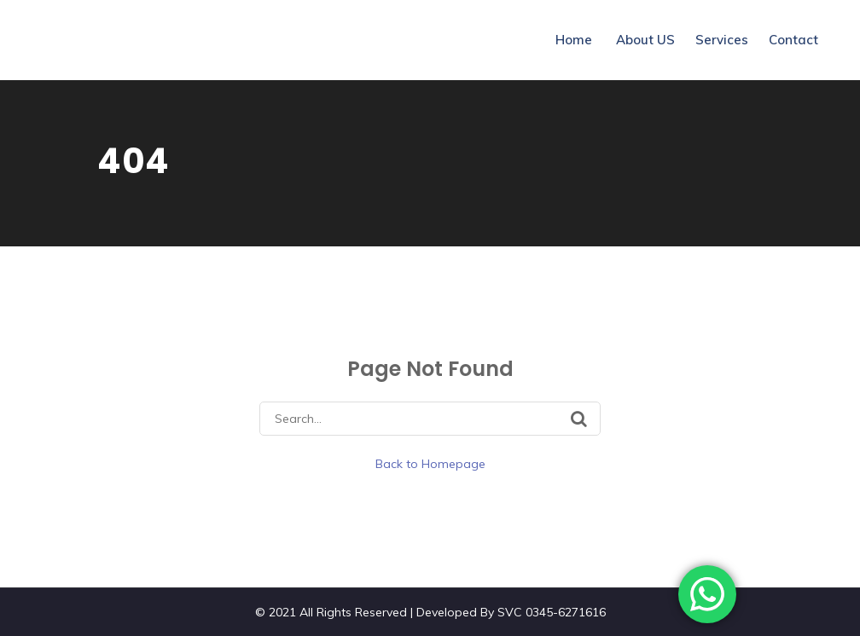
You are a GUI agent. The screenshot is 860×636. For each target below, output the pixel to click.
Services (721, 40)
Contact (793, 40)
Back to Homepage (430, 463)
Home (573, 40)
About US (645, 40)
